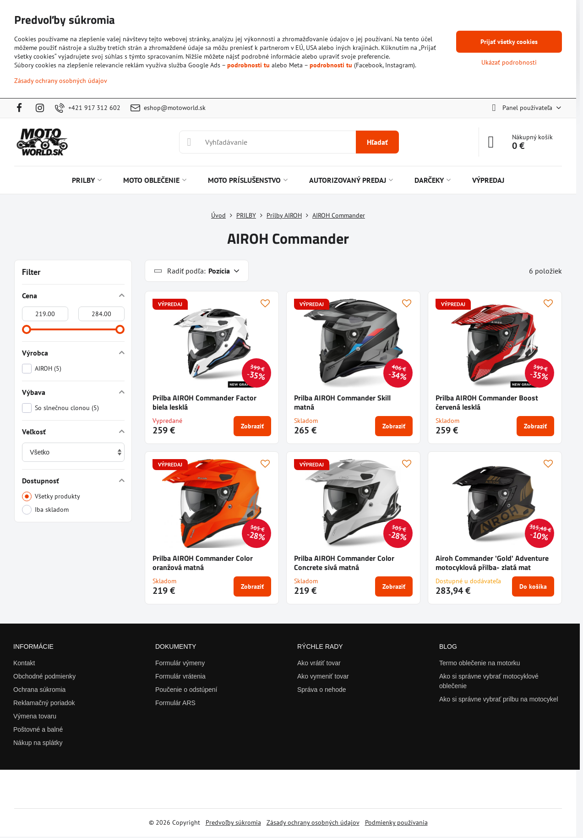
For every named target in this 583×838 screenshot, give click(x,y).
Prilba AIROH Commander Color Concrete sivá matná (344, 563)
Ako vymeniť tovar (323, 676)
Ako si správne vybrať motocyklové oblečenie (489, 681)
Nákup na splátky (37, 742)
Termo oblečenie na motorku (479, 663)
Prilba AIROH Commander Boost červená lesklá (487, 402)
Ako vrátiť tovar (319, 663)
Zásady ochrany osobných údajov (313, 822)
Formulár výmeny (180, 663)
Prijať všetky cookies (509, 42)
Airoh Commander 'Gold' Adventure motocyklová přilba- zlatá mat (492, 563)
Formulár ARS (175, 703)
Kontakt (24, 663)
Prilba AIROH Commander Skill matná (342, 402)
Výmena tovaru (34, 716)
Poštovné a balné (38, 729)
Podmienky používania (396, 822)
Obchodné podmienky (44, 676)
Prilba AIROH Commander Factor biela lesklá (204, 402)
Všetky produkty (51, 496)
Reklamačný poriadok (44, 703)
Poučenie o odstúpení (186, 689)
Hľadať (377, 142)
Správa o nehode (321, 689)
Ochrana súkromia (39, 689)
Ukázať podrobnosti (509, 62)
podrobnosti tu (248, 65)
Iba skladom (45, 510)
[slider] (26, 329)
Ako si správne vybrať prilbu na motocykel (498, 699)
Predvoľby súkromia (233, 822)
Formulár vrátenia (180, 676)
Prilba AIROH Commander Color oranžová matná (203, 563)
